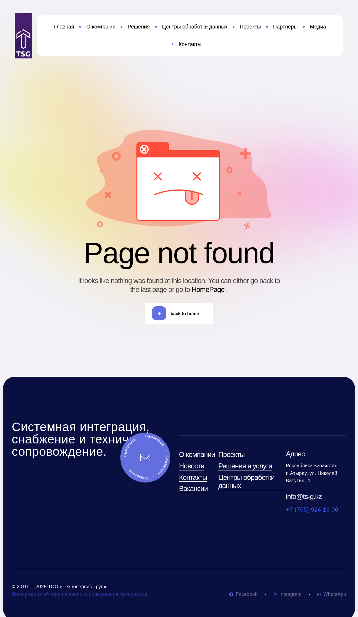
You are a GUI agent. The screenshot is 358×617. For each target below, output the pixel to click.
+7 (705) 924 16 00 (312, 509)
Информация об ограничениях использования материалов (79, 594)
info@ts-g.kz (304, 496)
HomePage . (210, 289)
